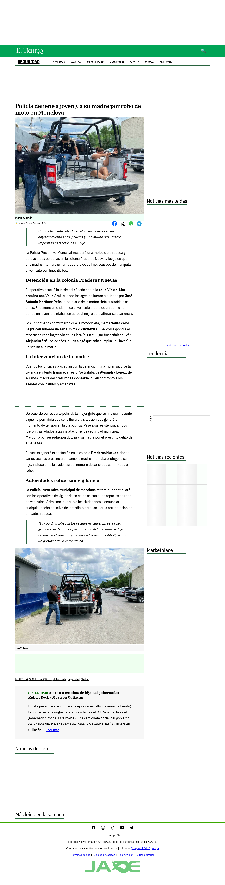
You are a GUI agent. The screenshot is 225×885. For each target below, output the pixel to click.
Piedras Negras (96, 62)
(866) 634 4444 (140, 848)
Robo (48, 679)
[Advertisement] (112, 22)
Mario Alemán (23, 218)
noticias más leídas (178, 345)
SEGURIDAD (29, 61)
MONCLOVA (22, 679)
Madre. (85, 679)
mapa (155, 848)
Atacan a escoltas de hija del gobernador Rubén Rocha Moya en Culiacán (73, 695)
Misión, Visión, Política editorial (135, 855)
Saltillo (134, 62)
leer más (52, 729)
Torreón (149, 62)
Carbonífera (117, 62)
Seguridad (166, 62)
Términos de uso (80, 855)
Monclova (76, 62)
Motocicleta (59, 679)
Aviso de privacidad (104, 855)
